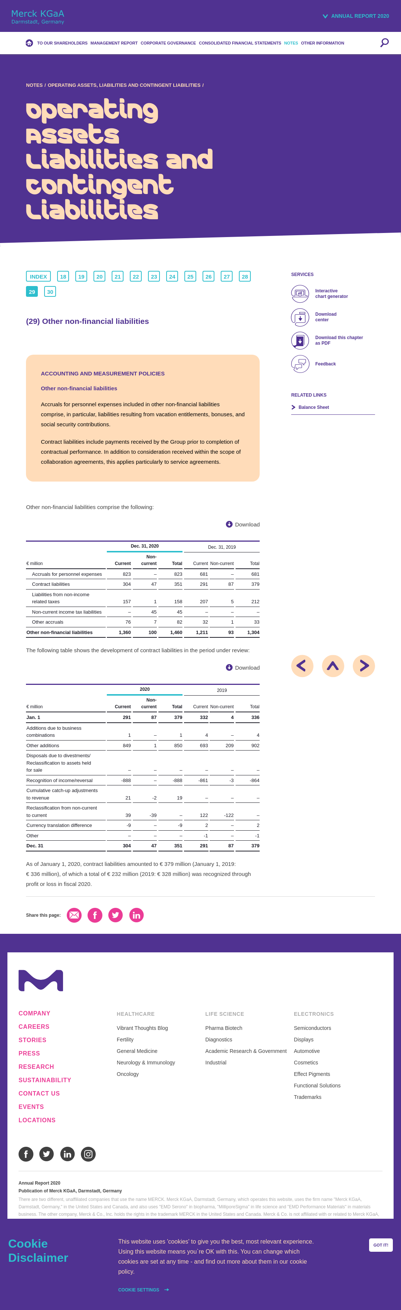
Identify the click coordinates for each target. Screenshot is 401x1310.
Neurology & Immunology (146, 1063)
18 (63, 276)
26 (209, 276)
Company (34, 1014)
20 (99, 276)
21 (118, 276)
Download (247, 524)
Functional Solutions (317, 1086)
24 (172, 276)
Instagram (88, 1154)
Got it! (381, 1245)
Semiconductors (312, 1028)
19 (81, 276)
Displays (303, 1040)
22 (136, 276)
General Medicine (137, 1051)
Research (36, 1067)
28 (245, 276)
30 (50, 292)
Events (31, 1107)
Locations (37, 1120)
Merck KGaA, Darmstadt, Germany (38, 17)
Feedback (325, 364)
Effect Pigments (312, 1074)
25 (190, 276)
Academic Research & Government (246, 1051)
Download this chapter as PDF (339, 340)
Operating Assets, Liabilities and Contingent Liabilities (124, 85)
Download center (325, 317)
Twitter (115, 915)
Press (29, 1054)
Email (74, 915)
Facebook (95, 915)
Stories (33, 1040)
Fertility (125, 1040)
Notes (34, 85)
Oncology (128, 1074)
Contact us (39, 1094)
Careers (34, 1027)
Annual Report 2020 (360, 16)
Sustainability (45, 1080)
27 (227, 276)
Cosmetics (306, 1063)
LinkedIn (136, 915)
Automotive (307, 1051)
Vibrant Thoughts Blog (142, 1028)
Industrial (216, 1063)
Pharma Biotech (224, 1028)
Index (38, 276)
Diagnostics (219, 1040)
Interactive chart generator (331, 293)
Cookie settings (139, 1290)
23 (154, 276)
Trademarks (307, 1097)
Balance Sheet (314, 407)
